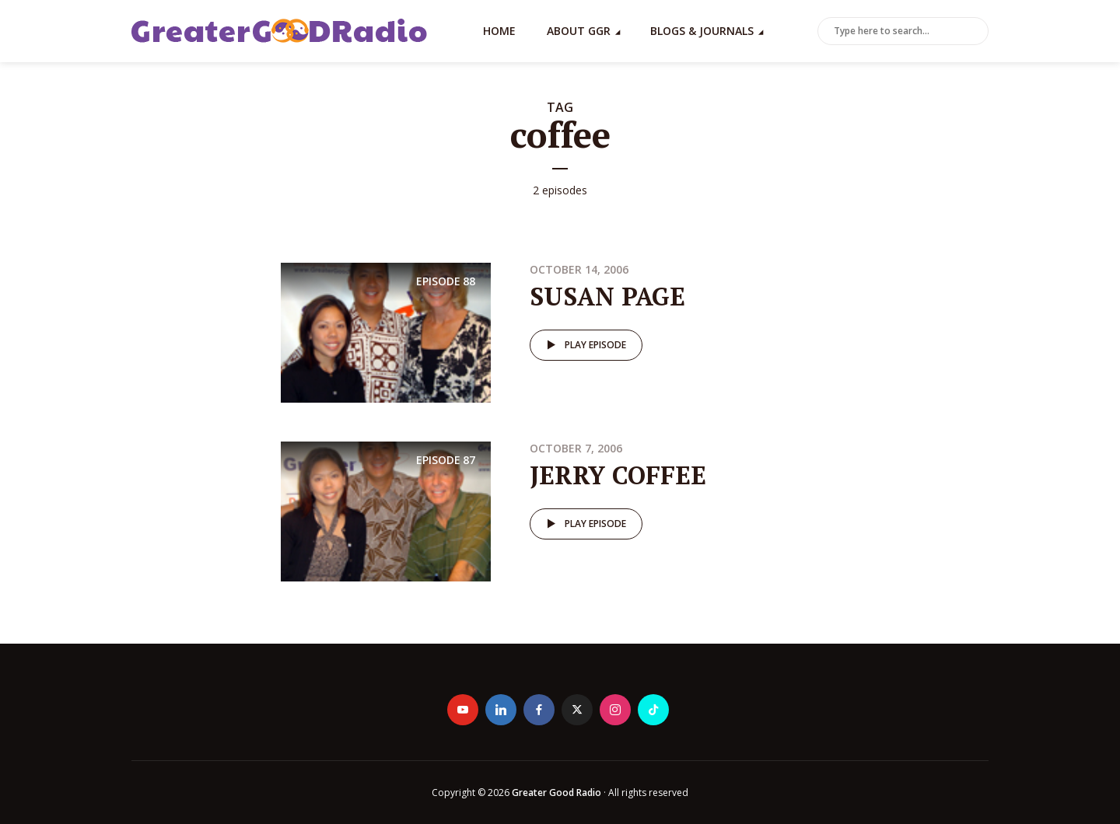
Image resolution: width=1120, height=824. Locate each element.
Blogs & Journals (702, 30)
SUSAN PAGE (607, 296)
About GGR (579, 30)
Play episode (583, 345)
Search (974, 32)
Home (499, 30)
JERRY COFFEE (618, 475)
